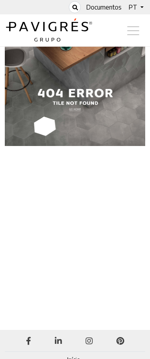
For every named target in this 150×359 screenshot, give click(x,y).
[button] (136, 7)
